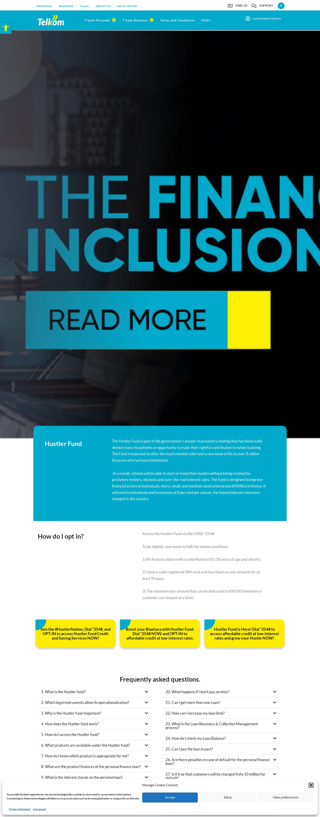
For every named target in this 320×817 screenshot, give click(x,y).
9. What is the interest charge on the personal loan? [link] (82, 778)
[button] (311, 785)
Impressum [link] (39, 809)
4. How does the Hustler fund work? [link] (70, 725)
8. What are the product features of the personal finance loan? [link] (91, 768)
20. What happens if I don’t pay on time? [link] (197, 693)
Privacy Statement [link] (20, 809)
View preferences (285, 797)
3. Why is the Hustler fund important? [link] (71, 714)
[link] (6, 28)
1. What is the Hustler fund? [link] (63, 693)
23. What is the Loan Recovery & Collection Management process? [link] (212, 727)
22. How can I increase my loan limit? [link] (195, 714)
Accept (170, 797)
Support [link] (266, 5)
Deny (228, 797)
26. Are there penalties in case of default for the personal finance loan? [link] (218, 763)
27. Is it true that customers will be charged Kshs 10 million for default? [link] (215, 777)
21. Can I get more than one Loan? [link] (193, 703)
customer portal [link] (266, 18)
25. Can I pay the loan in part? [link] (189, 750)
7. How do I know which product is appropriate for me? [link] (85, 757)
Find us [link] (242, 5)
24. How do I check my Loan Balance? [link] (196, 739)
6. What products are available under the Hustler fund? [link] (85, 746)
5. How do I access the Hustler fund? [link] (70, 735)
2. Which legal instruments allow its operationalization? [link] (85, 703)
